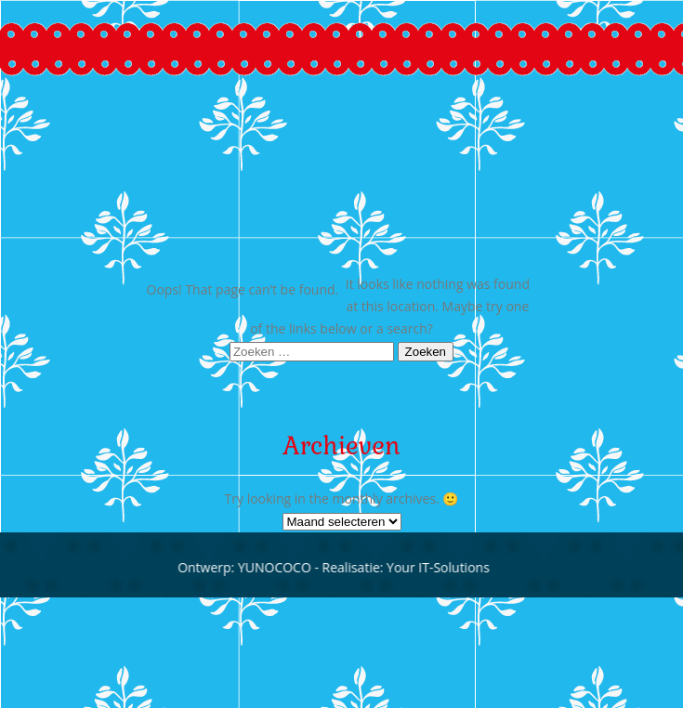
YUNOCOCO (269, 567)
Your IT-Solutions (432, 567)
